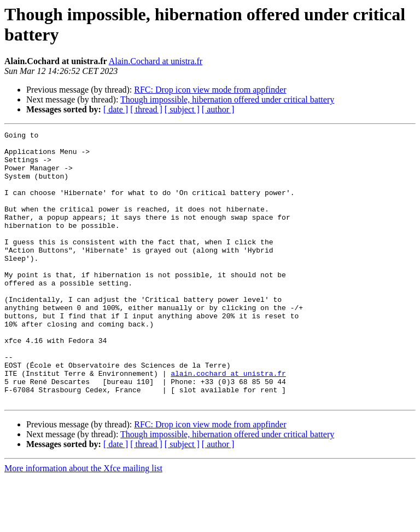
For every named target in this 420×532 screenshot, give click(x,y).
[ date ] (115, 109)
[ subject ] (182, 109)
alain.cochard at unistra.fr (228, 422)
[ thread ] (146, 109)
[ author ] (218, 109)
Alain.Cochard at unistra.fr (156, 61)
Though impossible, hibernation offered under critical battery (227, 99)
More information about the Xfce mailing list (83, 522)
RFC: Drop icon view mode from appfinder (210, 89)
